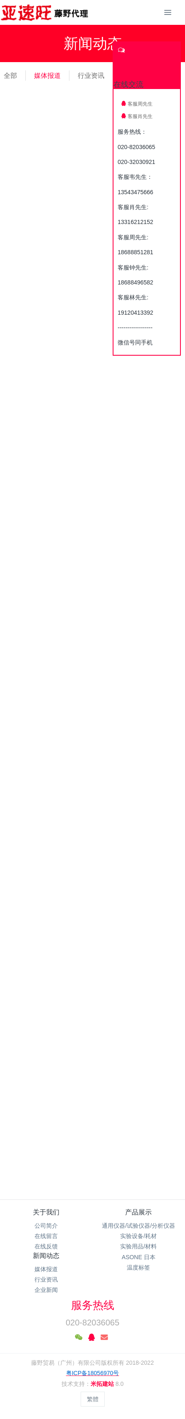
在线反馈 (46, 1246)
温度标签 (138, 1267)
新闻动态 (46, 1255)
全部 (10, 75)
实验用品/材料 (138, 1246)
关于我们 (46, 1212)
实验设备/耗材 (138, 1236)
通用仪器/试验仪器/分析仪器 (138, 1225)
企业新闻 (46, 1289)
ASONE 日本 (138, 1257)
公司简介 (46, 1225)
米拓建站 (103, 1383)
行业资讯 (91, 75)
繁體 (93, 1399)
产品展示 (138, 1212)
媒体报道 (47, 75)
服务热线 (92, 1305)
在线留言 (46, 1236)
